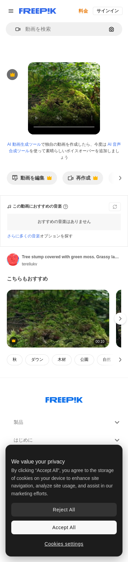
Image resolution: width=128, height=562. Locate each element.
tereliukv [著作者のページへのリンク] (29, 264)
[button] (15, 29)
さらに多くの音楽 (23, 236)
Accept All (63, 527)
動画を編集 (32, 179)
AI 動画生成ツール (24, 144)
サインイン (108, 10)
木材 (62, 359)
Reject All (64, 509)
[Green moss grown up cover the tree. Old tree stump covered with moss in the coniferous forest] (58, 319)
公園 (84, 359)
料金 (83, 11)
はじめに (67, 440)
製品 (67, 422)
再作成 (83, 179)
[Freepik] (37, 11)
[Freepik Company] (64, 398)
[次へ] (120, 177)
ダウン (37, 359)
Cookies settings (64, 544)
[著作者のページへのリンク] (13, 259)
